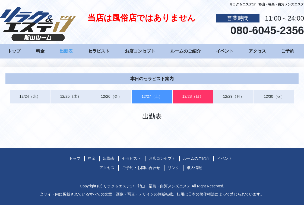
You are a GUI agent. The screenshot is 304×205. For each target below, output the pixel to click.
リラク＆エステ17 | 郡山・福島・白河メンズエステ (147, 186)
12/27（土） (151, 96)
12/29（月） (233, 96)
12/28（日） (192, 96)
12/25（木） (70, 96)
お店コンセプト (140, 51)
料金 (40, 51)
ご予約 (287, 51)
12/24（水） (29, 96)
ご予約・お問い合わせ (141, 167)
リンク (173, 167)
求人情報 (194, 167)
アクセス (257, 51)
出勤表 (66, 51)
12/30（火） (274, 96)
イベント (224, 51)
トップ (14, 51)
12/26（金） (111, 96)
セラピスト (99, 51)
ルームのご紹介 (185, 51)
